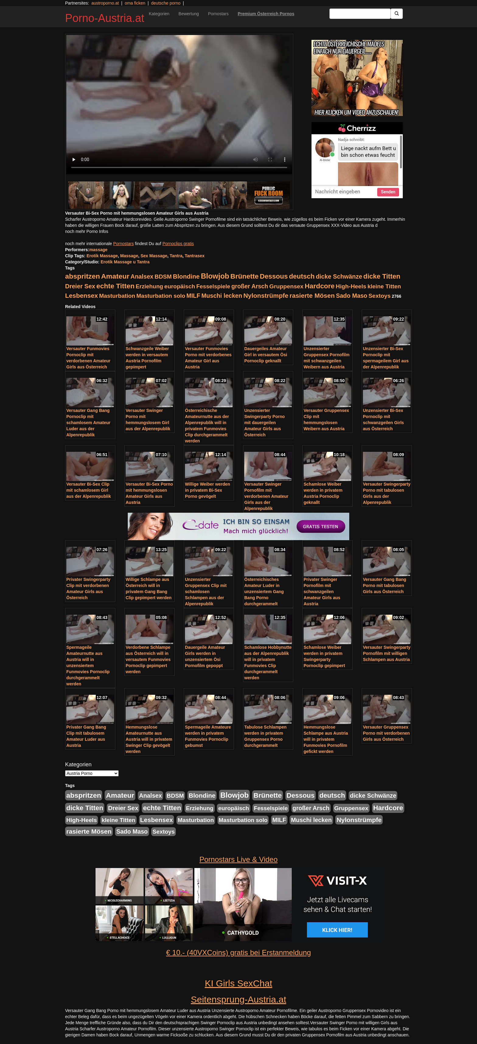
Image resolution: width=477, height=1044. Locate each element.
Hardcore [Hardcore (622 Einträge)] (319, 286)
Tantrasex (194, 255)
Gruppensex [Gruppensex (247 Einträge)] (286, 286)
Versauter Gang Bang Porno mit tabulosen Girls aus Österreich (384, 585)
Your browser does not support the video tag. (179, 104)
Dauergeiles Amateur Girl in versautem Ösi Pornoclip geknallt (265, 354)
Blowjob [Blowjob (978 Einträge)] (215, 276)
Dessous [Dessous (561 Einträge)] (274, 276)
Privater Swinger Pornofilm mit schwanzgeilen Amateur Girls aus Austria (322, 591)
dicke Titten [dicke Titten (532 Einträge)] (381, 276)
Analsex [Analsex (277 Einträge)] (142, 276)
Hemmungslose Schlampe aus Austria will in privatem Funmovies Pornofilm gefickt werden (326, 739)
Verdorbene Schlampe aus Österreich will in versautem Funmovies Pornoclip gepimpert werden (148, 659)
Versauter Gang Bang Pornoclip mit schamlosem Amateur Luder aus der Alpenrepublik (88, 422)
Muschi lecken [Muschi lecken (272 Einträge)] (221, 295)
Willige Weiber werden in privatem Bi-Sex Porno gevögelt (207, 490)
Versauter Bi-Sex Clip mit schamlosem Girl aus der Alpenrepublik (88, 490)
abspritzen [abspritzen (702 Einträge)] (82, 276)
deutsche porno (166, 3)
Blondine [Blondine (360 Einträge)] (186, 276)
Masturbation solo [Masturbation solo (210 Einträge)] (160, 296)
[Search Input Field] (360, 14)
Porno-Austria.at (104, 18)
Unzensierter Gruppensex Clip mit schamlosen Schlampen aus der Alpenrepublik (206, 591)
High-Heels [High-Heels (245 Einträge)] (351, 286)
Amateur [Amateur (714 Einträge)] (115, 276)
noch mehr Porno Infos (86, 231)
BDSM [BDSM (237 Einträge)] (163, 276)
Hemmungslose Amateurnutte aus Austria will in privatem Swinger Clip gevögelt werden (149, 739)
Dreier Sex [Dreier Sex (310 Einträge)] (80, 286)
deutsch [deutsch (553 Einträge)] (302, 276)
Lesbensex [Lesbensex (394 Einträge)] (81, 295)
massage (98, 249)
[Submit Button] (397, 14)
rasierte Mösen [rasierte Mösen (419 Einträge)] (312, 295)
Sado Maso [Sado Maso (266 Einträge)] (351, 295)
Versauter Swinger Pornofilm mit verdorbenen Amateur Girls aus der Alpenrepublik (266, 496)
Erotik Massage (102, 255)
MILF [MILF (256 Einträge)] (193, 295)
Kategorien (159, 13)
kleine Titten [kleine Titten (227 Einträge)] (384, 286)
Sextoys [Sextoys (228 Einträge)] (379, 296)
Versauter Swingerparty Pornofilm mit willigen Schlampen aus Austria (386, 653)
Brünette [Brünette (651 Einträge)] (244, 276)
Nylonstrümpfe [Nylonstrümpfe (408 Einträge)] (265, 295)
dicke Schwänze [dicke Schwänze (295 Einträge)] (339, 276)
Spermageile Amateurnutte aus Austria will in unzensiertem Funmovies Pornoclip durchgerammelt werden (88, 665)
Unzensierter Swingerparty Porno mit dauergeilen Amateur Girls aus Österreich (264, 422)
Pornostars (218, 13)
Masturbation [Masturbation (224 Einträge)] (117, 296)
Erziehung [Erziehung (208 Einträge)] (149, 286)
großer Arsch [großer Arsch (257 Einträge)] (250, 286)
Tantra (176, 255)
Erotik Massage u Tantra (125, 261)
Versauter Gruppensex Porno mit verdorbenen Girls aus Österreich (386, 733)
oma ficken (135, 3)
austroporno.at (105, 3)
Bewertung (189, 13)
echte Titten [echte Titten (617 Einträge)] (115, 286)
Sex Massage (154, 255)
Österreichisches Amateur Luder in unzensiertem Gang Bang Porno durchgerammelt (264, 591)
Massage (129, 255)
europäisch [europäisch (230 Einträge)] (179, 286)
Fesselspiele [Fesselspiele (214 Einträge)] (213, 286)
